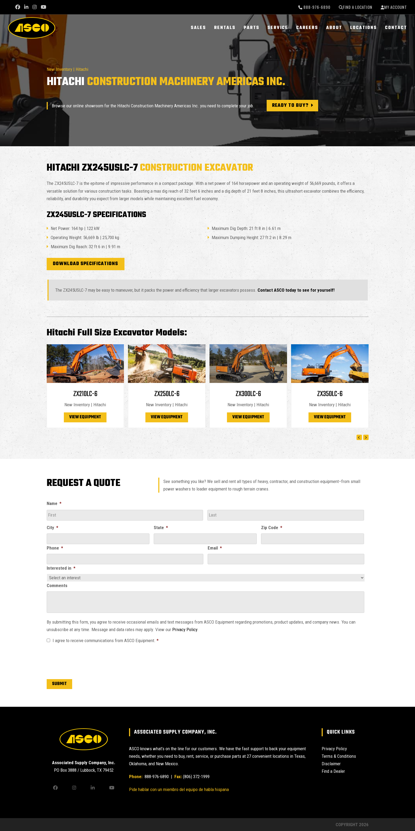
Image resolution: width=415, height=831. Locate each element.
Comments (57, 585)
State (161, 527)
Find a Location (357, 7)
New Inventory (59, 69)
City (52, 527)
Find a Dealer (333, 771)
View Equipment (85, 417)
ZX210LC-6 (85, 394)
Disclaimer (331, 763)
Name (54, 503)
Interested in (61, 568)
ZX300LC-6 (248, 394)
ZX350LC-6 (330, 394)
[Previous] (359, 437)
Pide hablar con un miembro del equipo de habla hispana (179, 789)
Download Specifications (85, 264)
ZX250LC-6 (166, 394)
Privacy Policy (184, 629)
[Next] (366, 437)
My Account (395, 7)
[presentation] (87, 660)
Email (215, 548)
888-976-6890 (316, 7)
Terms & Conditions (339, 756)
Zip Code (271, 527)
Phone (55, 548)
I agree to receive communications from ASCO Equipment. (106, 640)
